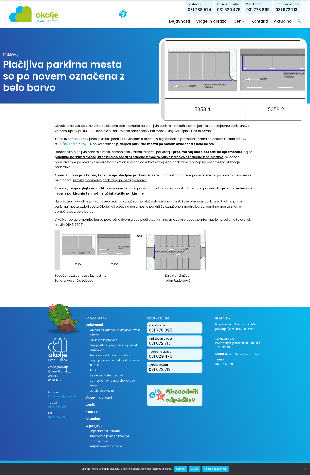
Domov (9, 54)
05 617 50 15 (56, 417)
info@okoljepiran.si (62, 396)
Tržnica (94, 370)
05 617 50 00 (57, 406)
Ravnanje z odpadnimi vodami (110, 355)
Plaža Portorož (99, 365)
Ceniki (246, 21)
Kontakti (266, 21)
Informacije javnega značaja (109, 436)
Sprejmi (180, 468)
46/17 (72, 144)
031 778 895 (264, 9)
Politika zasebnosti (215, 468)
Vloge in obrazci (218, 21)
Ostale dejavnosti (102, 390)
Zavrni (194, 468)
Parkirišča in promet (103, 340)
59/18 (85, 144)
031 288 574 (205, 9)
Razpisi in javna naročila (106, 446)
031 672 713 (292, 9)
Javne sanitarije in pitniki (106, 375)
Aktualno (289, 21)
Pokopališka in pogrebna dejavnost (113, 345)
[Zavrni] (305, 469)
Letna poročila (99, 441)
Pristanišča (97, 350)
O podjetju (94, 425)
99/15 (63, 144)
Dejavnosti (185, 21)
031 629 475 (235, 9)
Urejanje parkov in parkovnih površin (114, 360)
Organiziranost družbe (105, 431)
